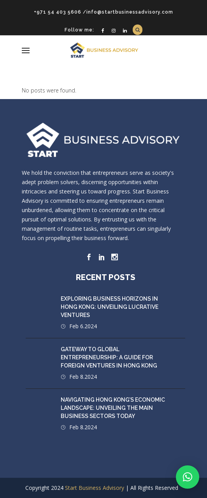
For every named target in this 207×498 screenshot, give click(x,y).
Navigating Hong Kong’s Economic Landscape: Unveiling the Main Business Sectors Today (113, 408)
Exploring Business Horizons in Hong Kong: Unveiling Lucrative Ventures (109, 307)
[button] (187, 477)
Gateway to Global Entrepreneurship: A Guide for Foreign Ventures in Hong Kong (109, 357)
